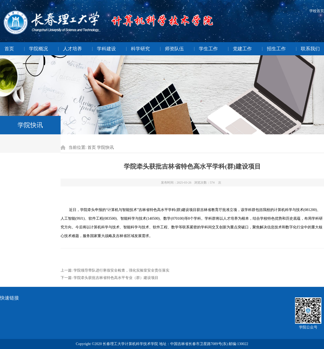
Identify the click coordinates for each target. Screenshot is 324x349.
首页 (9, 48)
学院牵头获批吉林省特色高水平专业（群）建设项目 (115, 278)
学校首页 (316, 11)
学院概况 (38, 48)
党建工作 (242, 48)
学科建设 (106, 48)
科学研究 (140, 48)
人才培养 (72, 48)
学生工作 (208, 48)
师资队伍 (174, 48)
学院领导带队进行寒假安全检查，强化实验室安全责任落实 (121, 270)
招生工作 (276, 48)
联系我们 (310, 48)
